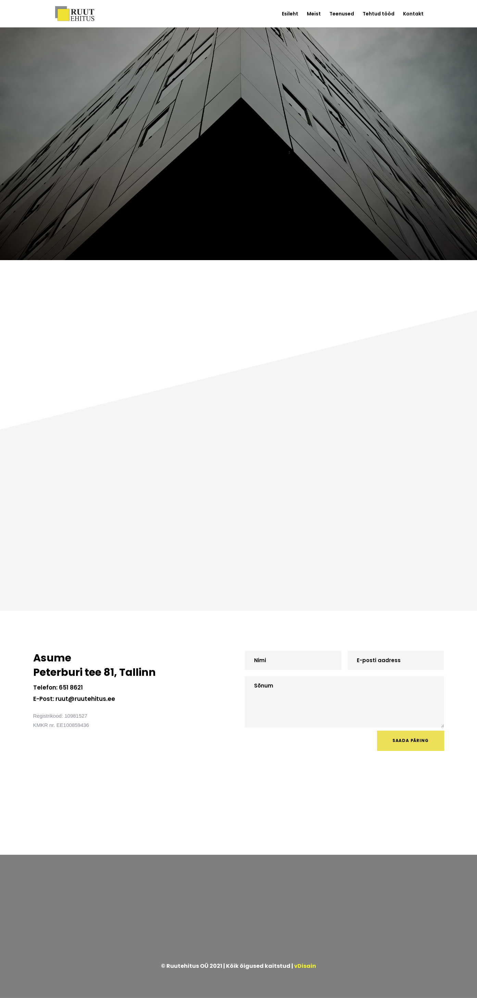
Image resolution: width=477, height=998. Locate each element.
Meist (314, 14)
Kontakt (413, 14)
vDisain (305, 966)
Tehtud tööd (378, 14)
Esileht (290, 14)
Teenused (341, 14)
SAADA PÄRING (410, 740)
